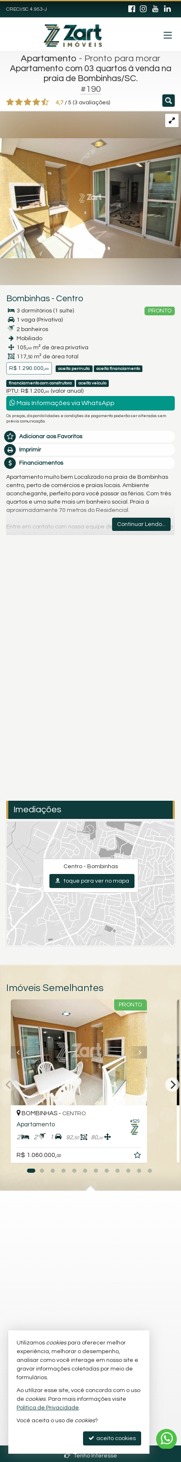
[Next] (172, 1085)
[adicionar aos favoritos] (161, 1157)
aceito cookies (112, 1438)
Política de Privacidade (48, 1408)
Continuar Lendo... (141, 524)
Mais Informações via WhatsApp (62, 402)
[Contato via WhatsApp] (166, 1439)
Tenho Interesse (90, 1455)
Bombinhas (28, 298)
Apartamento (49, 58)
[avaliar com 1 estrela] (10, 102)
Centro (69, 298)
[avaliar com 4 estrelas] (36, 102)
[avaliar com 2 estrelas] (19, 102)
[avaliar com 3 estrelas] (28, 102)
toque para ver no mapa (92, 881)
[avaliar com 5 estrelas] (45, 102)
